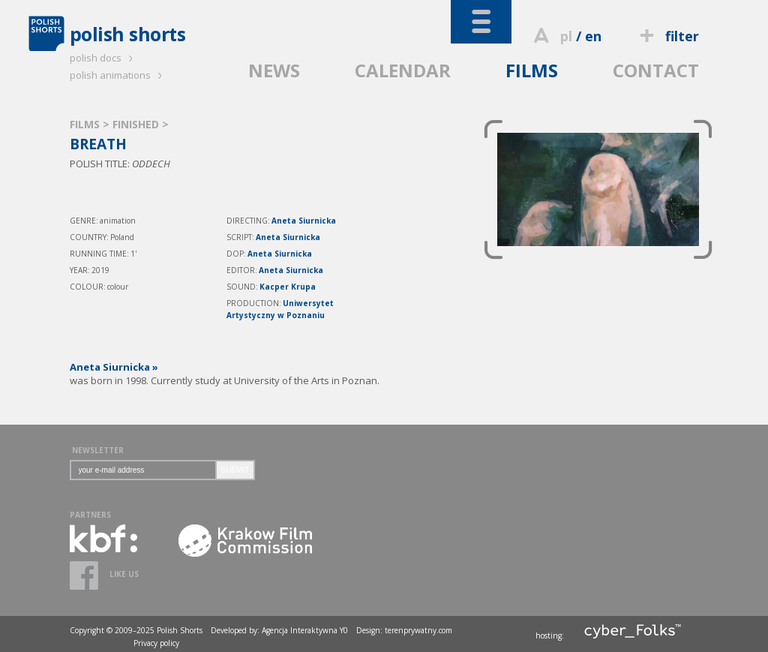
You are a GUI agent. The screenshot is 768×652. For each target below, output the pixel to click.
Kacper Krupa (288, 286)
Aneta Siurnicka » (114, 367)
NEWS (274, 70)
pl (566, 36)
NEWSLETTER (98, 450)
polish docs (103, 58)
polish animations (118, 75)
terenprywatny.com (418, 630)
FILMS (532, 70)
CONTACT (656, 70)
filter (666, 36)
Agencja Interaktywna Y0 (305, 630)
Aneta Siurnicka (304, 220)
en (593, 36)
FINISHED (137, 124)
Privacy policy (156, 643)
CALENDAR (403, 70)
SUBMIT (235, 470)
